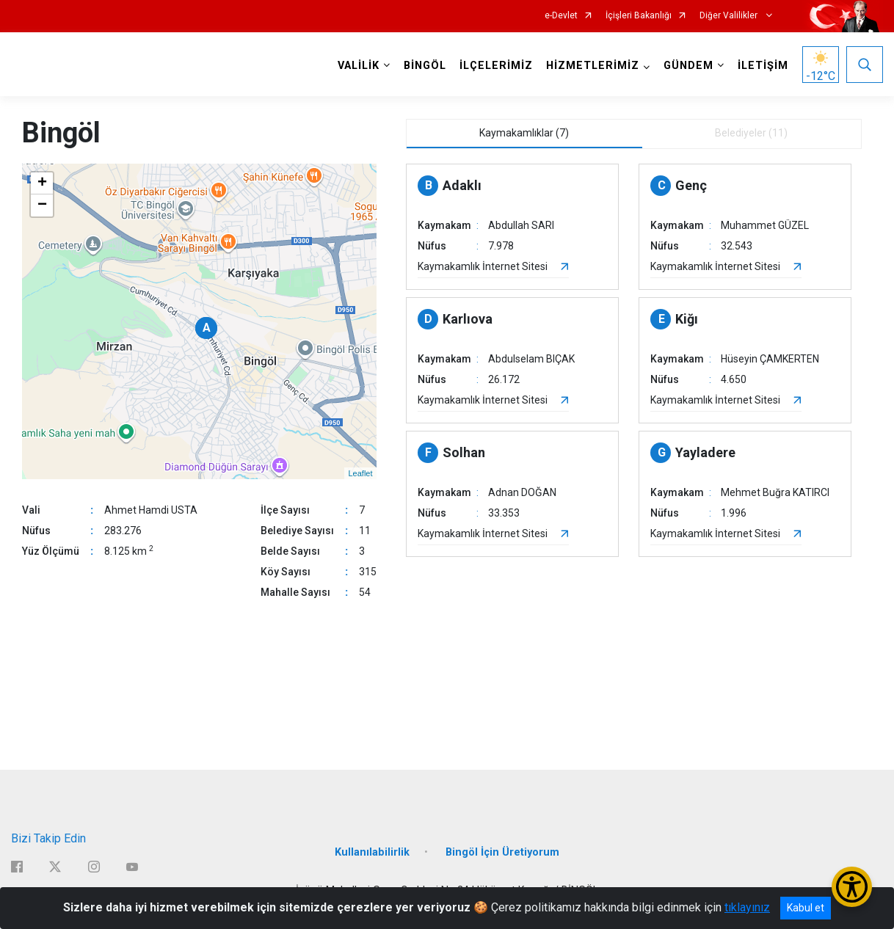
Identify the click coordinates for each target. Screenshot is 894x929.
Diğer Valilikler (729, 16)
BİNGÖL (425, 65)
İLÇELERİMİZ (496, 65)
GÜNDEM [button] (688, 65)
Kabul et (805, 908)
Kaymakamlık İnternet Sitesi (483, 266)
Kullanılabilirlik (372, 852)
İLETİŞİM (763, 65)
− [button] (42, 205)
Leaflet (360, 473)
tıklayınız (747, 907)
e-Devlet (561, 16)
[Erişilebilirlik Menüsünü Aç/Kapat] (852, 887)
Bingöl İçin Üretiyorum (502, 852)
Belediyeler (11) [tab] (751, 133)
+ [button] (42, 183)
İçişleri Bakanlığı (639, 16)
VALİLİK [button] (358, 65)
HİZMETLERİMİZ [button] (592, 65)
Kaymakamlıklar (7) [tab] (524, 133)
